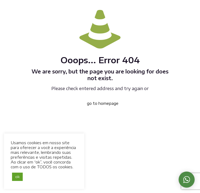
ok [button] (17, 177)
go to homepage (102, 103)
